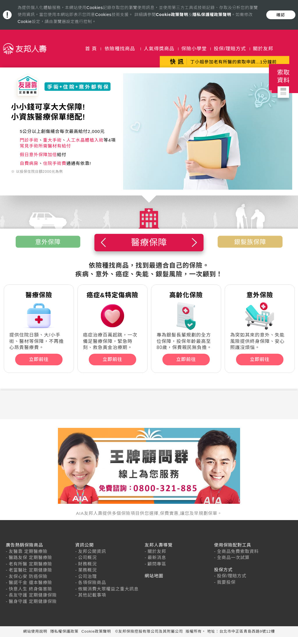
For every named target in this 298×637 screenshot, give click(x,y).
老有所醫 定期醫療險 (30, 563)
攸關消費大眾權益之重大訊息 (108, 588)
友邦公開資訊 (92, 551)
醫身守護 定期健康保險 (33, 601)
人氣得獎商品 (159, 48)
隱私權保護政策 (64, 631)
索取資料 (283, 81)
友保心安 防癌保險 (28, 576)
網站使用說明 (35, 631)
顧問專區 (157, 563)
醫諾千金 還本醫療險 (30, 582)
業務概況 (87, 569)
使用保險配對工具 (232, 544)
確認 (280, 15)
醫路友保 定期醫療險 (30, 557)
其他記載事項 (92, 594)
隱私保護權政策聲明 (211, 14)
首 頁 (91, 48)
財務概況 (87, 563)
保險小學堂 (194, 48)
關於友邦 (263, 48)
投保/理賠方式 (230, 48)
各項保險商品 (92, 582)
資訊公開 (84, 544)
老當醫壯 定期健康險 (30, 569)
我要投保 (226, 582)
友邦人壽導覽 (159, 544)
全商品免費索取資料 (238, 551)
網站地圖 (154, 575)
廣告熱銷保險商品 (24, 544)
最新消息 (157, 557)
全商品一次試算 (233, 557)
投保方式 (223, 569)
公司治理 (87, 576)
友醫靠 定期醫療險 (28, 551)
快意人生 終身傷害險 (30, 588)
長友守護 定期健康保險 (33, 594)
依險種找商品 (119, 48)
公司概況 (87, 557)
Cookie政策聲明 (172, 14)
